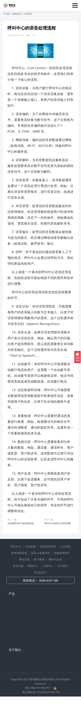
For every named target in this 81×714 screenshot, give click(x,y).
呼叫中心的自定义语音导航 (57, 534)
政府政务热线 (21, 631)
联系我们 (18, 679)
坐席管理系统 (48, 560)
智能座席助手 (62, 566)
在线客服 (30, 560)
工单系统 (65, 560)
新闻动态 (16, 13)
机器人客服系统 (40, 566)
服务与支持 (55, 573)
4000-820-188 (48, 594)
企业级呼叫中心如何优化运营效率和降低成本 (22, 534)
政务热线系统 (19, 566)
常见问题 (18, 579)
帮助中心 (33, 579)
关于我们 (62, 579)
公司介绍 (18, 672)
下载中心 (48, 579)
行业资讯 (27, 13)
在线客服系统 (56, 615)
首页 (8, 13)
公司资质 (53, 672)
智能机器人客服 (58, 631)
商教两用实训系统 (24, 638)
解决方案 (24, 573)
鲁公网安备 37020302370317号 (41, 705)
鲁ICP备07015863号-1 (38, 701)
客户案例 (39, 573)
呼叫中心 (16, 560)
